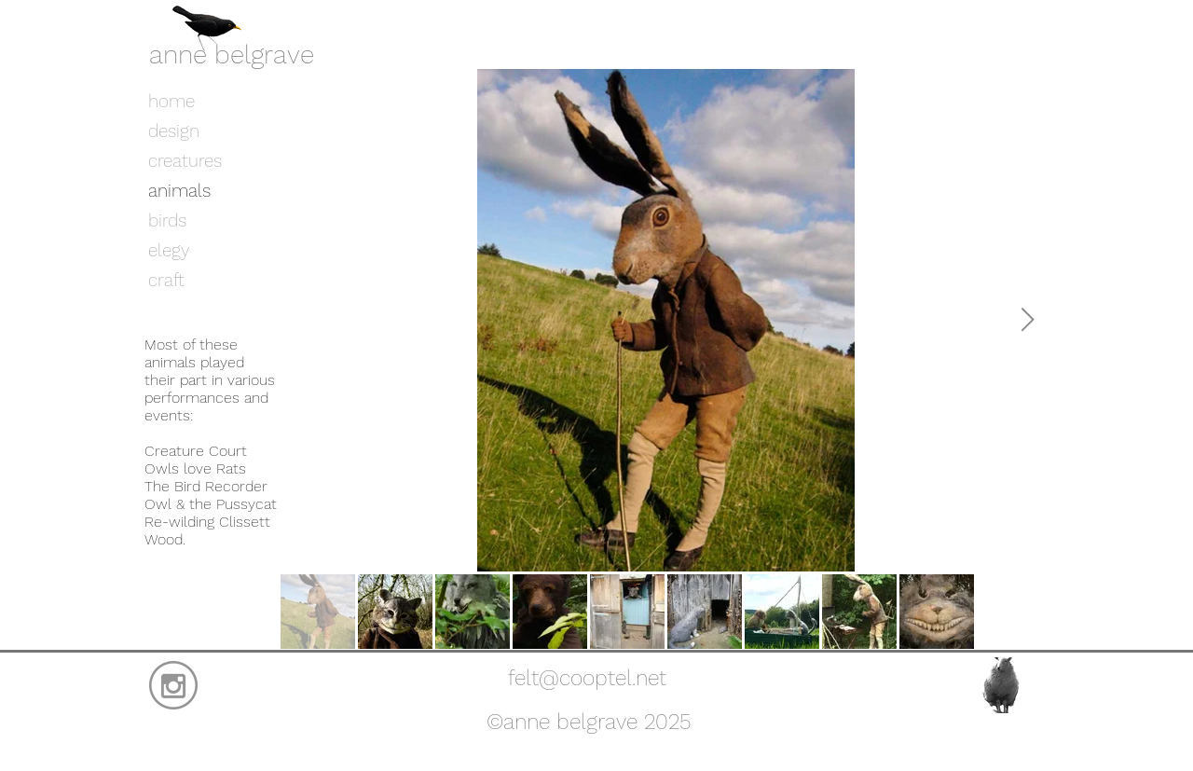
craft (166, 280)
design (173, 131)
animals (179, 190)
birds (167, 220)
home (171, 101)
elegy (168, 250)
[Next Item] (1027, 320)
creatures (185, 161)
